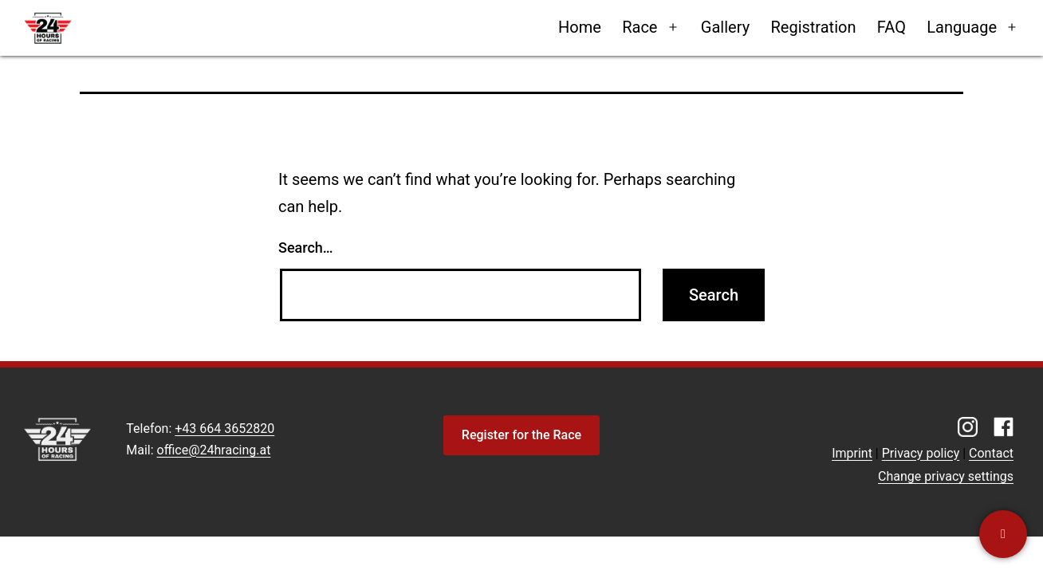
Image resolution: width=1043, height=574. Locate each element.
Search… (305, 247)
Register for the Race (521, 434)
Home (579, 27)
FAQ (891, 27)
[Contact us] (1003, 534)
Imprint (852, 453)
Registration (813, 27)
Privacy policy (921, 453)
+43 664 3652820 (224, 428)
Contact (991, 453)
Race (639, 27)
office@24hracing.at (214, 450)
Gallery (725, 27)
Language (962, 27)
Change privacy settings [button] (945, 476)
